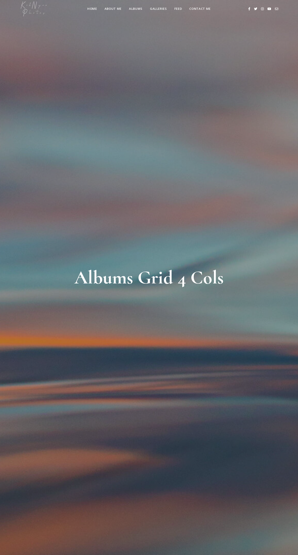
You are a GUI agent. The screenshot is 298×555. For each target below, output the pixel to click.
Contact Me (200, 9)
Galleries (158, 9)
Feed (178, 9)
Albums (135, 9)
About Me (113, 9)
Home (92, 9)
